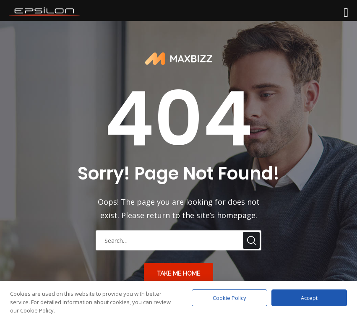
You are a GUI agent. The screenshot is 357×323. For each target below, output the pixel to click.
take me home (178, 273)
